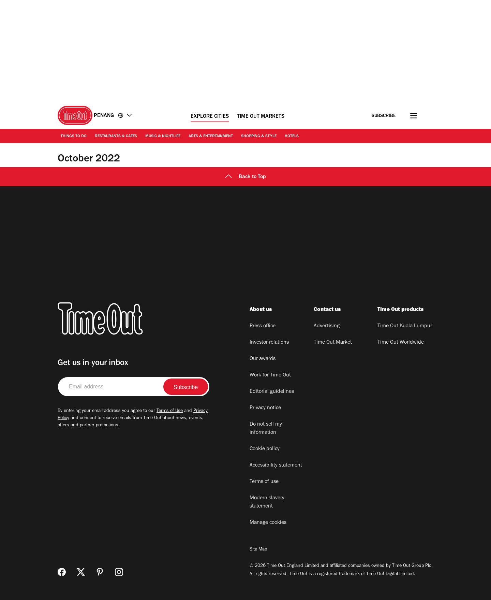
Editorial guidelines (272, 392)
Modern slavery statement (267, 502)
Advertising (327, 326)
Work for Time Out (270, 375)
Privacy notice (265, 408)
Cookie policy (265, 449)
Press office (263, 326)
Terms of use (264, 482)
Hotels (292, 136)
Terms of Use (170, 411)
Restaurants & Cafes (116, 136)
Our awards (263, 359)
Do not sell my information (266, 428)
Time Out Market (333, 342)
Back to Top (245, 177)
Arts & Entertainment (211, 136)
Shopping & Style (259, 136)
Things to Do (74, 136)
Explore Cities (210, 116)
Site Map (258, 549)
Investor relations (269, 342)
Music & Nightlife (162, 136)
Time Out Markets (260, 116)
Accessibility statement (276, 465)
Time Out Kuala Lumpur (404, 326)
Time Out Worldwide (400, 342)
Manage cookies (268, 523)
